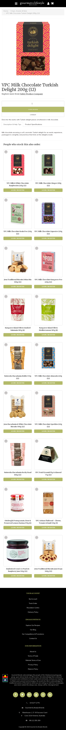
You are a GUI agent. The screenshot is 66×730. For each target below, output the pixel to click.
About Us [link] (33, 651)
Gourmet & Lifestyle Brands (33, 707)
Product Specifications (33, 124)
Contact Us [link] (33, 638)
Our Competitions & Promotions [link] (33, 634)
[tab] (12, 124)
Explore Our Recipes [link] (33, 625)
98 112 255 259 (33, 720)
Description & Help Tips (12, 124)
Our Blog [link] (33, 630)
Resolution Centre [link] (33, 608)
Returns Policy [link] (33, 669)
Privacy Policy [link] (33, 665)
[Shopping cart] (52, 3)
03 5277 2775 (33, 702)
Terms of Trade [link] (33, 656)
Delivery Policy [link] (33, 612)
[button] (33, 115)
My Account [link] (33, 599)
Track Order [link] (33, 603)
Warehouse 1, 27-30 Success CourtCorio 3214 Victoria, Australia (33, 714)
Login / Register (33, 109)
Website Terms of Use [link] (33, 660)
